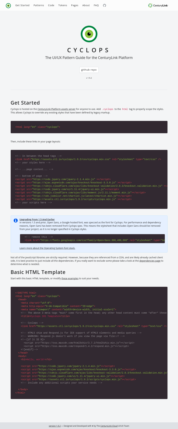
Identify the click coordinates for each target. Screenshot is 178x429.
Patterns (39, 5)
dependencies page (150, 260)
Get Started (22, 5)
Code (51, 5)
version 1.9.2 (55, 426)
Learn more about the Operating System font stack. (47, 248)
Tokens (62, 5)
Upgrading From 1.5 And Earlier (37, 219)
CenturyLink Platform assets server (56, 109)
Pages (74, 5)
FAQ (96, 5)
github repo (89, 69)
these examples (69, 278)
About (86, 5)
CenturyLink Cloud (109, 426)
